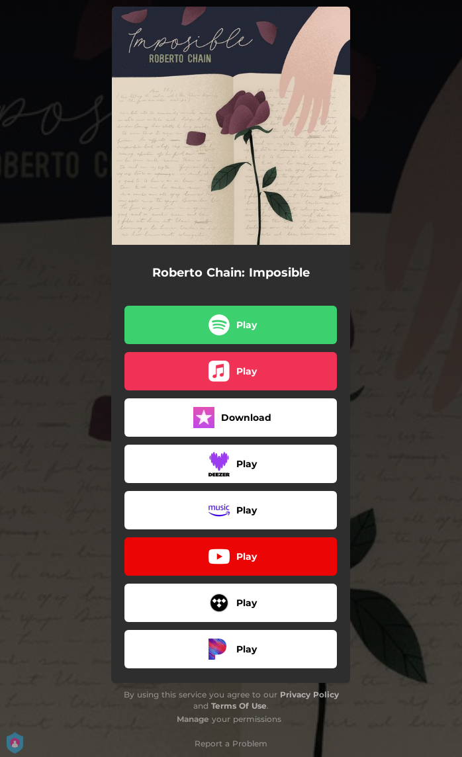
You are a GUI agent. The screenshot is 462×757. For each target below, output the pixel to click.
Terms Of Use (239, 706)
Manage (193, 719)
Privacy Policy (309, 694)
